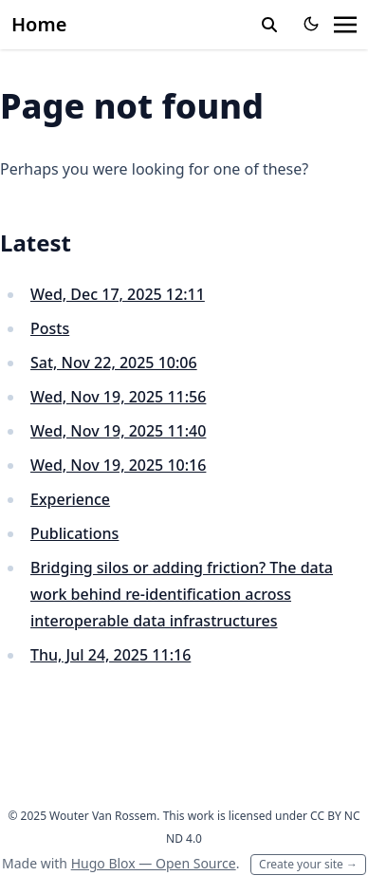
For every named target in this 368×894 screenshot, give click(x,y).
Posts (49, 328)
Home (38, 24)
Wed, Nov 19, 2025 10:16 (118, 465)
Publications (74, 533)
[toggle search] (269, 24)
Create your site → (308, 864)
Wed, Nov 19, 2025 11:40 (118, 430)
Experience (70, 499)
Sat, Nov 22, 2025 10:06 (113, 362)
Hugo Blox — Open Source (153, 863)
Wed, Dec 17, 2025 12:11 (117, 294)
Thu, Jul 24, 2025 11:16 (110, 654)
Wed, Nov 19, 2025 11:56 (118, 396)
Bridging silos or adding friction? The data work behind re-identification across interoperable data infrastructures (181, 594)
